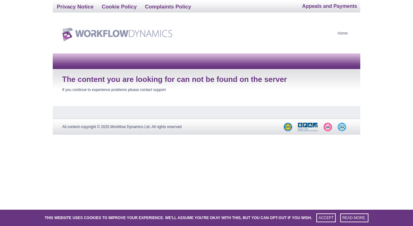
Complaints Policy (168, 7)
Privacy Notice (75, 7)
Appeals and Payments (329, 6)
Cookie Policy (119, 7)
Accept (326, 218)
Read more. (354, 218)
